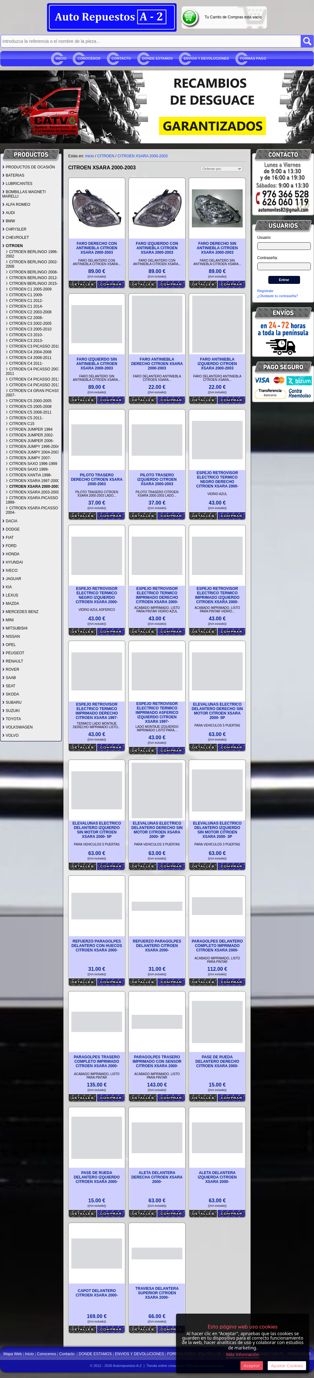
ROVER (10, 669)
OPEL (9, 645)
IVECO (9, 570)
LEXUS (10, 595)
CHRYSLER (14, 229)
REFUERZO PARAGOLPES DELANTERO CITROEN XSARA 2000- (157, 945)
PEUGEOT (13, 653)
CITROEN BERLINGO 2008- (32, 272)
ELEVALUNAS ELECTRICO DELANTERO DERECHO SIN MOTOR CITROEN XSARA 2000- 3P (156, 830)
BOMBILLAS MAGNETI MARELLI (24, 194)
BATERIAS (13, 175)
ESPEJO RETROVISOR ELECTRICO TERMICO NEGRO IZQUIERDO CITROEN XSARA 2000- (97, 595)
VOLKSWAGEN (17, 727)
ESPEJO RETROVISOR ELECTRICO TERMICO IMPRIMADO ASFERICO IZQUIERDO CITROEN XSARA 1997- (157, 713)
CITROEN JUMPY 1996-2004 (33, 446)
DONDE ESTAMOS (157, 58)
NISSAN (11, 636)
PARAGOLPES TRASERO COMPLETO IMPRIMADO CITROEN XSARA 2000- (97, 1061)
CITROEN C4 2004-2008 (28, 352)
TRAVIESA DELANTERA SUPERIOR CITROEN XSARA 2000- (157, 1293)
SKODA (10, 694)
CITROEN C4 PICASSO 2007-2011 (33, 371)
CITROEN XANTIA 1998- (29, 475)
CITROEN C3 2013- (24, 340)
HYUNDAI (12, 562)
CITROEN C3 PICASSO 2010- (33, 346)
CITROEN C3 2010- (24, 335)
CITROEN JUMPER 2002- (30, 435)
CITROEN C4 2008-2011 (28, 358)
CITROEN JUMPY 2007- (28, 458)
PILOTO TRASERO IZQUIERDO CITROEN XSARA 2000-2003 (157, 479)
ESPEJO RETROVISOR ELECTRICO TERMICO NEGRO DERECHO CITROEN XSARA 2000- (217, 479)
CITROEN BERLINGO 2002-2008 (32, 264)
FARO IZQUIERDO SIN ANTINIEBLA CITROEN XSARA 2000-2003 (96, 363)
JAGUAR (11, 579)
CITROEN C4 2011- (24, 363)
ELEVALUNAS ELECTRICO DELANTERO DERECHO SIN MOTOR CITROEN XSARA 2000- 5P (217, 711)
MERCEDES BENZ (20, 612)
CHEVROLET (15, 237)
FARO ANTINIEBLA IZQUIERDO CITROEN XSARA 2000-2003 (217, 363)
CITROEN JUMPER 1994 (29, 429)
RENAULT (12, 661)
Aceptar (252, 1365)
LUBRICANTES (17, 183)
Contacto (121, 58)
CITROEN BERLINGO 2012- (32, 278)
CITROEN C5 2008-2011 (28, 412)
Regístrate (265, 291)
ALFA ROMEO (16, 204)
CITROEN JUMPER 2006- (30, 441)
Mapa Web (13, 1354)
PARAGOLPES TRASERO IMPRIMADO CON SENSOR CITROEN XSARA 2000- (157, 1061)
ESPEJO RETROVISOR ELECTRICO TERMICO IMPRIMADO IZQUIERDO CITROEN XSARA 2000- (217, 595)
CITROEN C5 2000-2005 (28, 401)
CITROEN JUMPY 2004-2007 (33, 452)
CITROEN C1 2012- (24, 300)
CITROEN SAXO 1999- (27, 469)
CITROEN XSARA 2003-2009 (32, 492)
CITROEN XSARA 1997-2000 (32, 481)
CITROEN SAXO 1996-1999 (31, 463)
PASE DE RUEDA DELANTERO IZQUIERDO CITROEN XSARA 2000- (97, 1177)
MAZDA (10, 603)
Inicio (61, 58)
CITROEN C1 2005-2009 (28, 289)
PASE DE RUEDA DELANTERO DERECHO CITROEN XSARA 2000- (217, 1061)
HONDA (10, 554)
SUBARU (12, 702)
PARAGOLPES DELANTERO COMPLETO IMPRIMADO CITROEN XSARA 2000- (217, 945)
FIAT (8, 537)
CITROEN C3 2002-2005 (28, 323)
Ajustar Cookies (287, 1365)
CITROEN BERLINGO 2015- (32, 283)
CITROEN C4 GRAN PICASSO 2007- (34, 393)
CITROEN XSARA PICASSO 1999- (32, 500)
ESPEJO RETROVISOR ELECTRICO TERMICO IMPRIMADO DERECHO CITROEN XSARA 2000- (157, 595)
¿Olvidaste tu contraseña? (277, 296)
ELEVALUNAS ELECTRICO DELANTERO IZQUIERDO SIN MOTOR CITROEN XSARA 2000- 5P (96, 830)
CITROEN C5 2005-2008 (28, 406)
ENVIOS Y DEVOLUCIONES (206, 58)
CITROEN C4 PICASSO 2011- (33, 379)
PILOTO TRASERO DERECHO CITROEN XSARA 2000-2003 (97, 479)
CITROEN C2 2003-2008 (28, 312)
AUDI (8, 213)
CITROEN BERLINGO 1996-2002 (32, 254)
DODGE (11, 529)
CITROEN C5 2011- (24, 418)
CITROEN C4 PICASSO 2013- (33, 385)
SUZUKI (11, 711)
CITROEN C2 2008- (24, 318)
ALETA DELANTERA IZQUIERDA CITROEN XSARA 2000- (217, 1177)
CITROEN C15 (20, 423)
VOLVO (10, 735)
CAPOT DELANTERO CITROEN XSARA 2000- (97, 1293)
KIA (7, 587)
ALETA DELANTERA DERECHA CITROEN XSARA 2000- (157, 1177)
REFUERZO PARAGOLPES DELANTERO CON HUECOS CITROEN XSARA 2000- (96, 945)
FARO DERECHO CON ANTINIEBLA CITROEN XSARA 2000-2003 (96, 248)
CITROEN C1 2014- (24, 306)
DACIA (9, 521)
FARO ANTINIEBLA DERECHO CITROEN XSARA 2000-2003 (157, 363)
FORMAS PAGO (253, 58)
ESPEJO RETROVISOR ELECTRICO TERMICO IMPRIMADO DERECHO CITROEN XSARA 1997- (96, 711)
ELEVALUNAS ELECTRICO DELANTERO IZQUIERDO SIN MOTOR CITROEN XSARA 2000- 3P (217, 830)
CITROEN (12, 246)
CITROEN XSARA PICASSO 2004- (32, 510)
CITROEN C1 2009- (24, 295)
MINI (8, 620)
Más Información (242, 1354)
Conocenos (88, 58)
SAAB (9, 678)
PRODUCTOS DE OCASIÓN (28, 167)
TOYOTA (11, 719)
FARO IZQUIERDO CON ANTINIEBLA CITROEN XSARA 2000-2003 (157, 248)
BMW (8, 221)
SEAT (8, 686)
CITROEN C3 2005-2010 (28, 329)
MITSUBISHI (15, 628)
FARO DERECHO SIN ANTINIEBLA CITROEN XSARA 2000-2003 (217, 248)
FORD (9, 546)
